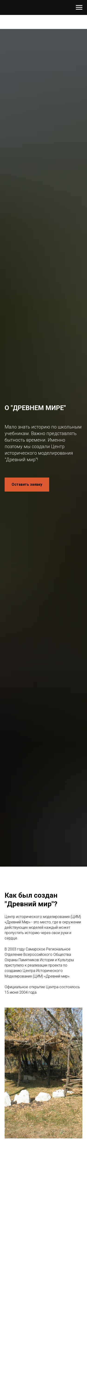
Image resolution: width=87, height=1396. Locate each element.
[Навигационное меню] (79, 7)
